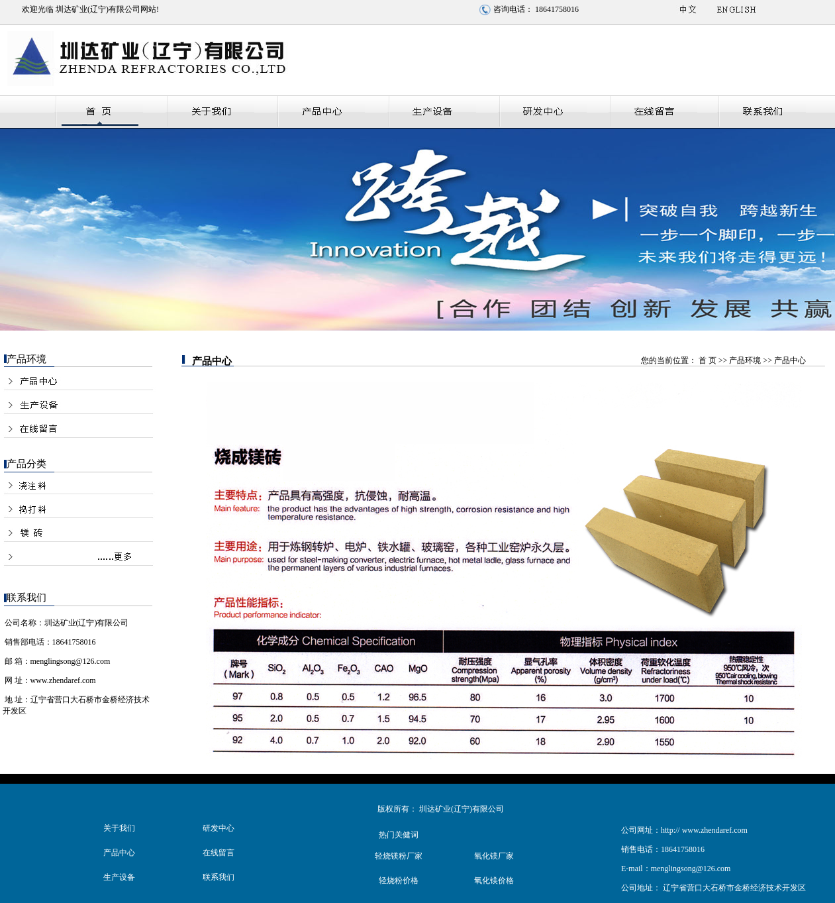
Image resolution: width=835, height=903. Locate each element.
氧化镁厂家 (494, 856)
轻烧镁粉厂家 (398, 856)
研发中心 (218, 828)
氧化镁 (486, 880)
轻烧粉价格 (398, 880)
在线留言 (218, 852)
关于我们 (119, 828)
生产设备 (119, 877)
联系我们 (218, 877)
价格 (506, 880)
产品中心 (119, 852)
